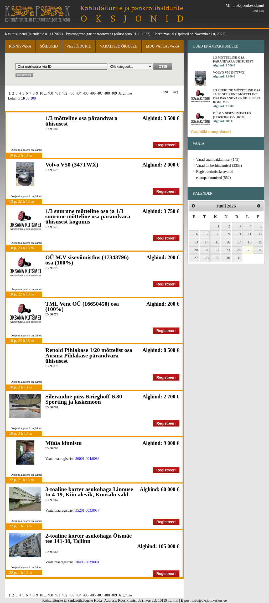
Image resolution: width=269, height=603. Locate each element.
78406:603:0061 (87, 562)
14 (207, 242)
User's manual (163, 34)
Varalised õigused (118, 46)
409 (114, 93)
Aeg (175, 92)
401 (57, 93)
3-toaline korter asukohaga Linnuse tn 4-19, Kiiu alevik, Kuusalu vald (89, 492)
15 (217, 242)
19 (260, 242)
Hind (165, 92)
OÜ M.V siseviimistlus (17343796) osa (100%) (87, 260)
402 (64, 93)
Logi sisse (258, 10)
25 (249, 250)
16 (228, 242)
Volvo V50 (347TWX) (72, 164)
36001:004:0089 (87, 459)
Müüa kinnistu (63, 443)
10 (41, 93)
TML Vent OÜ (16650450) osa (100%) (82, 306)
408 (107, 93)
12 (260, 234)
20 (196, 250)
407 (100, 93)
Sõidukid (49, 46)
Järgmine (125, 93)
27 (196, 258)
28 (207, 258)
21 (207, 250)
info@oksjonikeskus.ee (209, 600)
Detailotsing (24, 75)
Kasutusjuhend (16, 34)
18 (249, 242)
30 (228, 258)
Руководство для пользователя (89, 34)
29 (217, 258)
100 (33, 98)
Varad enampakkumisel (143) (218, 160)
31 (239, 258)
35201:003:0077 (87, 510)
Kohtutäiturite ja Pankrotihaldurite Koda (37, 14)
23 (228, 250)
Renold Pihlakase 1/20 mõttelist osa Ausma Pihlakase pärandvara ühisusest (88, 355)
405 (86, 93)
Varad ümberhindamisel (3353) (219, 166)
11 (250, 234)
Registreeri (165, 145)
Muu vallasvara (162, 46)
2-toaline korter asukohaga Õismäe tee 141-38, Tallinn (88, 538)
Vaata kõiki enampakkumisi (210, 132)
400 (50, 93)
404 (78, 93)
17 (239, 242)
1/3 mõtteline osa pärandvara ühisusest (81, 121)
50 (27, 98)
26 (260, 250)
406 (93, 93)
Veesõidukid (78, 46)
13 (196, 242)
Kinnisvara (20, 46)
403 (71, 93)
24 (239, 250)
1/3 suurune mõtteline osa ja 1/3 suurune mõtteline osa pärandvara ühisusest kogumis (87, 216)
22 (217, 250)
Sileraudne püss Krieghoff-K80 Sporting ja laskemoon (83, 399)
